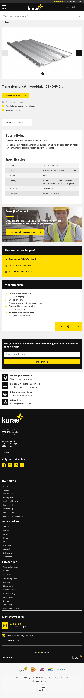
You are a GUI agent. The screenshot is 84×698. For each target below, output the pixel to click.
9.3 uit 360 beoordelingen (73, 1)
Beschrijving (9, 122)
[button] (79, 53)
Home (6, 22)
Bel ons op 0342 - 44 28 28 (20, 265)
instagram (10, 465)
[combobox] (42, 16)
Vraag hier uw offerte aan (19, 315)
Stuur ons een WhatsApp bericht (23, 259)
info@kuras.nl (8, 452)
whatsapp (6, 259)
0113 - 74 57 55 (8, 446)
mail (6, 271)
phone (6, 265)
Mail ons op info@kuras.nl (20, 271)
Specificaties (22, 122)
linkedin (16, 465)
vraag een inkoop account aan (25, 232)
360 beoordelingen (18, 626)
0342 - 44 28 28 (8, 434)
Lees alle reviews (8, 657)
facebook (4, 465)
